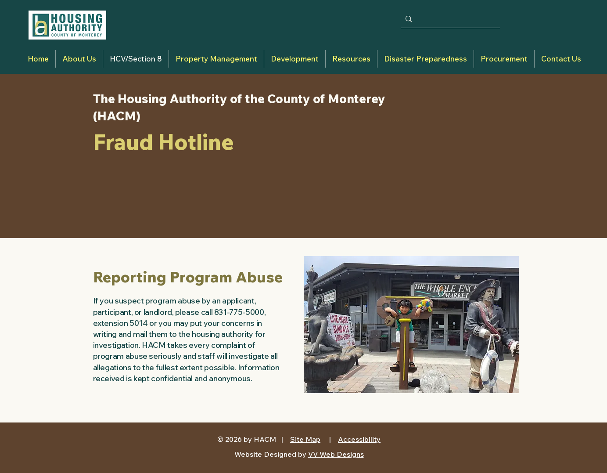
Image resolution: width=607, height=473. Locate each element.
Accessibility (359, 439)
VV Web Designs (336, 454)
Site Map (305, 439)
